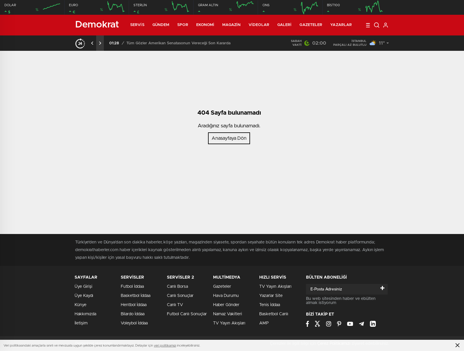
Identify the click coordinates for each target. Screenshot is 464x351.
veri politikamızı (165, 345)
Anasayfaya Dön (229, 138)
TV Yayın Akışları (229, 323)
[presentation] (92, 43)
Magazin (231, 25)
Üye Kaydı (84, 296)
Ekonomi (205, 25)
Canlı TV (175, 305)
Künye (80, 305)
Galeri (284, 25)
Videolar (259, 25)
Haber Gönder (226, 305)
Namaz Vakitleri (227, 314)
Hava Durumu (226, 296)
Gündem (161, 25)
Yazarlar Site (271, 296)
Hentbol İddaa (133, 305)
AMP (264, 323)
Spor (182, 25)
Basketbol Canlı (273, 314)
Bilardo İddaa (132, 314)
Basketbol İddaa (135, 296)
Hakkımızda (85, 314)
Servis (137, 25)
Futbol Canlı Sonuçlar (187, 314)
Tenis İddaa (269, 305)
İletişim (81, 323)
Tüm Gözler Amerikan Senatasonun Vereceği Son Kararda (178, 43)
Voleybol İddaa (134, 323)
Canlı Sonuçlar (180, 296)
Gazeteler (310, 25)
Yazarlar (341, 25)
